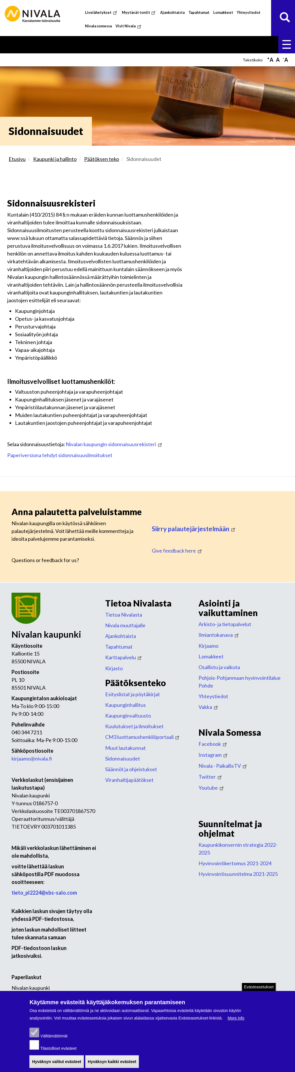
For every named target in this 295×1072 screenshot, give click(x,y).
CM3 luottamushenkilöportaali (143, 737)
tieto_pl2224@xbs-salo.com (44, 892)
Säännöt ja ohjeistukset (131, 769)
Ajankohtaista (172, 12)
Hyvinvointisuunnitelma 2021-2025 (238, 874)
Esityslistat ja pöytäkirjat (132, 694)
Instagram (213, 755)
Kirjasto (114, 668)
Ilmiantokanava (219, 635)
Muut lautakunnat (125, 748)
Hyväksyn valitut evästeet (56, 1063)
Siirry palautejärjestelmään (194, 529)
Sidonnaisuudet (122, 758)
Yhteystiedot (248, 12)
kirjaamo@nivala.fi (32, 758)
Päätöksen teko (101, 159)
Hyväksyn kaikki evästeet (112, 1063)
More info (236, 1019)
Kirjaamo (208, 646)
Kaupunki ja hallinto (55, 159)
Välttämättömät (53, 1037)
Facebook (213, 744)
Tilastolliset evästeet (58, 1049)
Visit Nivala (129, 26)
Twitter (210, 777)
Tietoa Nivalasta (123, 614)
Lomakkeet (223, 12)
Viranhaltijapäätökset (129, 780)
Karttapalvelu (124, 657)
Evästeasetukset (259, 988)
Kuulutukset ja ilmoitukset (134, 726)
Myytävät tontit (139, 12)
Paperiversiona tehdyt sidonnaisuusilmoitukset (59, 455)
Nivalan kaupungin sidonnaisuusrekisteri (114, 444)
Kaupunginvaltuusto (128, 715)
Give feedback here (177, 550)
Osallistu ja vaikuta (219, 667)
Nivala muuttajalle (125, 625)
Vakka (208, 707)
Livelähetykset (101, 12)
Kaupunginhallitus (125, 705)
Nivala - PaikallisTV (223, 766)
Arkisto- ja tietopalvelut (224, 624)
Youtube (211, 787)
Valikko (286, 44)
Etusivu (17, 159)
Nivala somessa (98, 26)
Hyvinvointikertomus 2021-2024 (234, 863)
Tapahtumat (198, 12)
